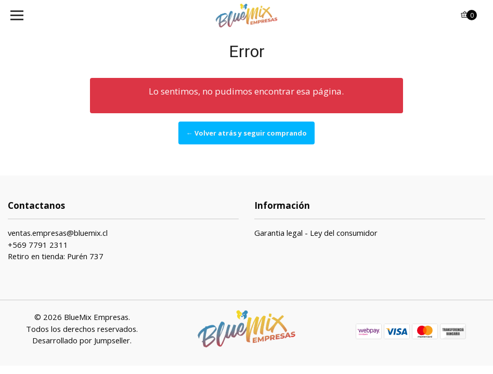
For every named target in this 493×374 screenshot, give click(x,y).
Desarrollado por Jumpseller (81, 340)
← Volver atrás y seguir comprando (246, 133)
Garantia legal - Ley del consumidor (316, 233)
